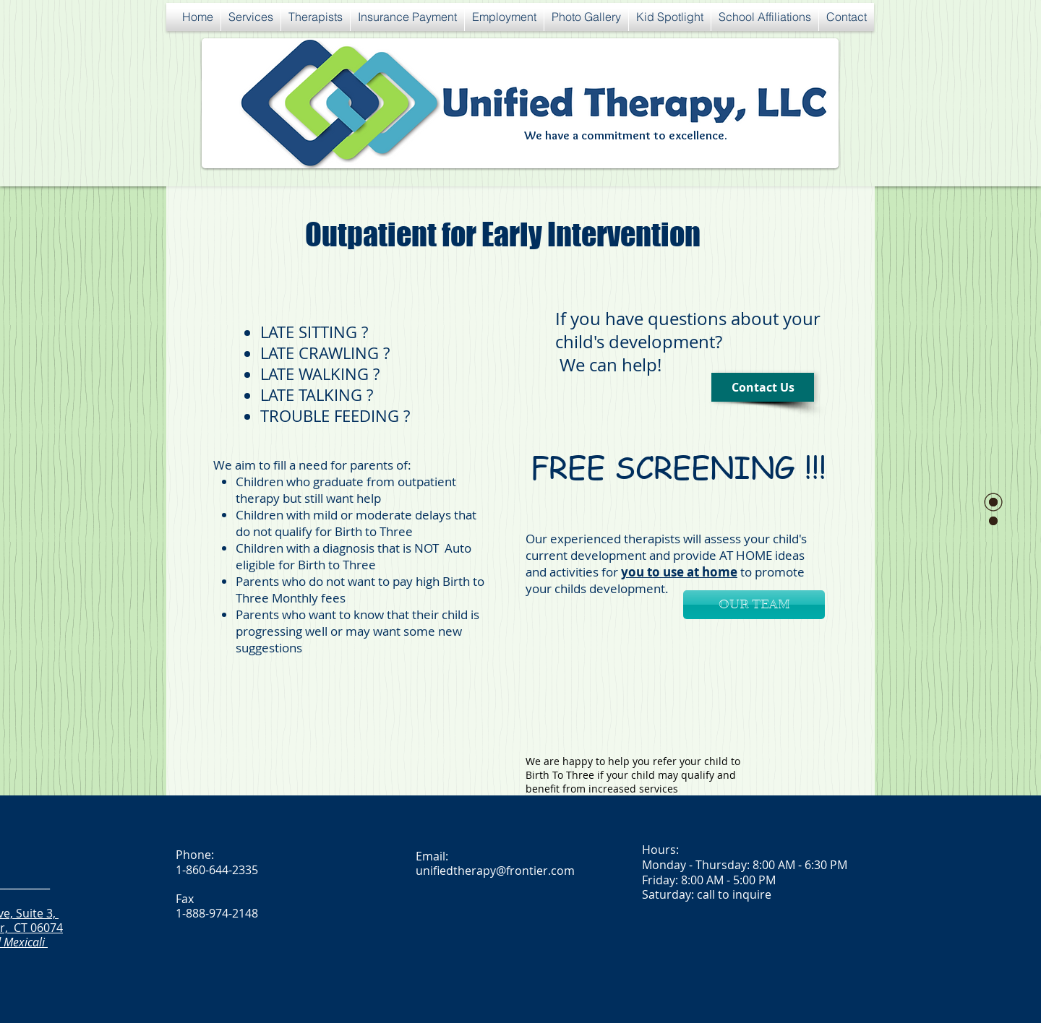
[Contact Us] (762, 387)
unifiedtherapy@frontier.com (495, 871)
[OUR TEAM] (754, 604)
